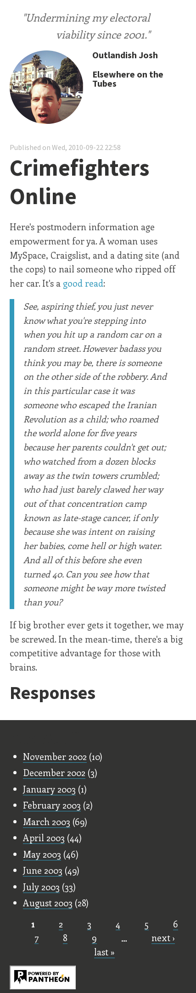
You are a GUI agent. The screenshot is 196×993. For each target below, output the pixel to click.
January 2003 (49, 789)
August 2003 (48, 903)
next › (163, 937)
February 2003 (52, 805)
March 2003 (46, 821)
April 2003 (44, 837)
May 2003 (42, 854)
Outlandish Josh (125, 55)
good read (83, 283)
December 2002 (54, 772)
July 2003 (41, 887)
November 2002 (55, 756)
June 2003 (42, 870)
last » (104, 952)
